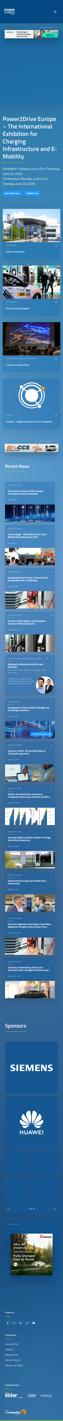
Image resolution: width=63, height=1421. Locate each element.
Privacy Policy (12, 1360)
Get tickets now (12, 193)
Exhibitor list (32, 193)
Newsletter (11, 1355)
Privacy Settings (14, 1365)
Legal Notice (11, 1344)
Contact (9, 1349)
